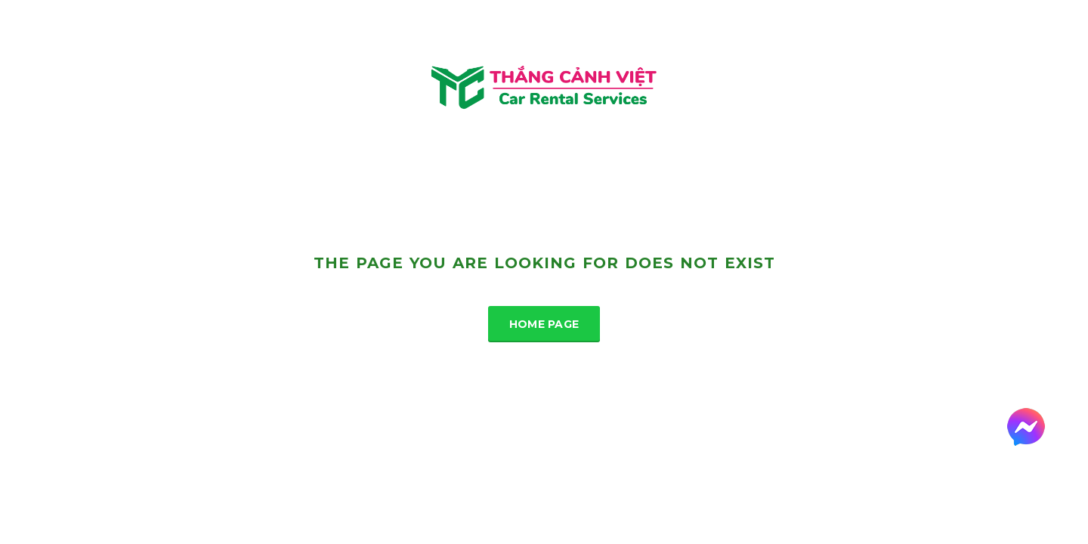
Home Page (544, 324)
